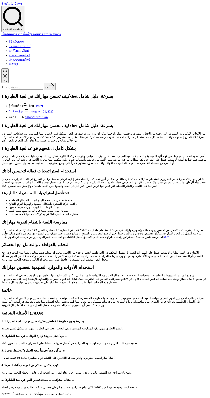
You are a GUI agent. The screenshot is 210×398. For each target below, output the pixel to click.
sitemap (13, 63)
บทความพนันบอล (36, 117)
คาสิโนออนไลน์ (19, 50)
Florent (39, 105)
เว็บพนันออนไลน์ (19, 59)
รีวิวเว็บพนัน (16, 41)
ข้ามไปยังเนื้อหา (11, 3)
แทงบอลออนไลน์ (19, 46)
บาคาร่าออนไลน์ (19, 55)
